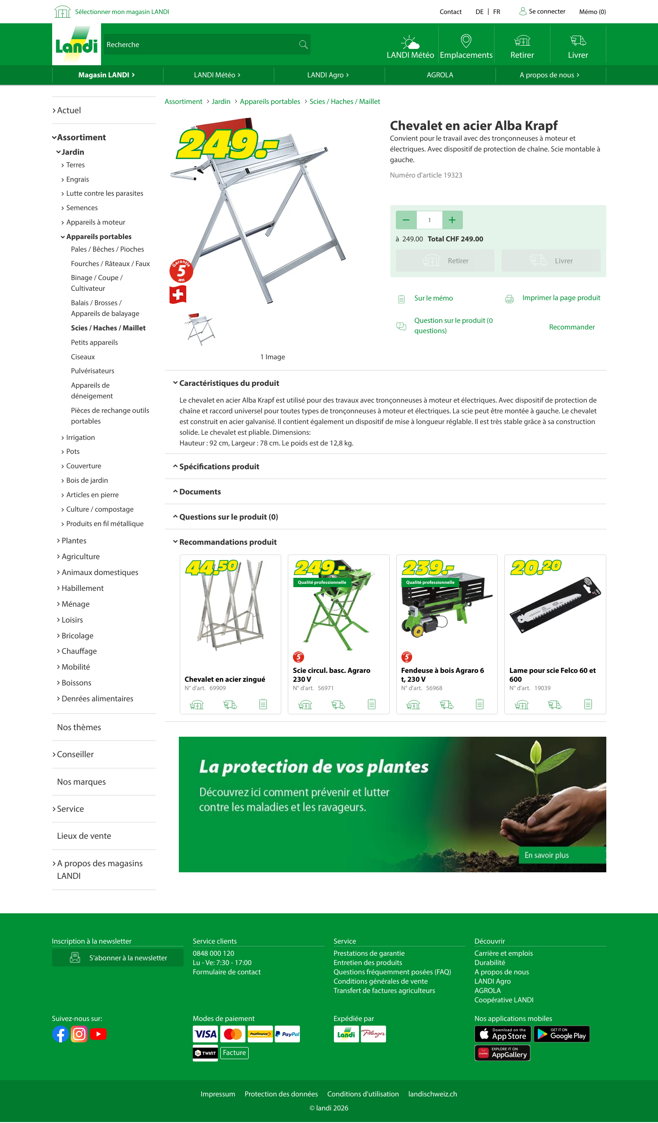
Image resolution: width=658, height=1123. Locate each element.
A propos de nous (547, 75)
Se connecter (547, 11)
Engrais (78, 179)
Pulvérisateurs (93, 371)
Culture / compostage (100, 509)
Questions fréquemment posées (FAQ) (393, 972)
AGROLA (440, 75)
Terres (76, 165)
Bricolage (78, 635)
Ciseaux (83, 357)
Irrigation (81, 437)
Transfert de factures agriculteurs (384, 990)
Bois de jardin (88, 480)
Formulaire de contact (227, 972)
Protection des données (281, 1094)
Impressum (218, 1094)
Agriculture (81, 556)
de (480, 11)
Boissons (77, 682)
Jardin (73, 151)
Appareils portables (99, 236)
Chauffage (79, 650)
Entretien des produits (368, 962)
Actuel (69, 110)
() (592, 11)
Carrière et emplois (504, 953)
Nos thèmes (79, 727)
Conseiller (75, 754)
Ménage (76, 603)
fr (496, 11)
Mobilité (76, 666)
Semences (82, 207)
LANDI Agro (325, 75)
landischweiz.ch (432, 1094)
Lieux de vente (84, 835)
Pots (73, 451)
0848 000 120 (213, 953)
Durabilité (490, 962)
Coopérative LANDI (504, 1000)
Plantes (74, 540)
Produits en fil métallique (105, 523)
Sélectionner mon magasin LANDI (122, 11)
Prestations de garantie (369, 953)
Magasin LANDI (103, 75)
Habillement (83, 587)
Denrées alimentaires (98, 698)
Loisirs (72, 619)
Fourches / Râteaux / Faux (110, 263)
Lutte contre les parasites (105, 193)
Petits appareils (94, 342)
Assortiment (81, 137)
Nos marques (81, 781)
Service (70, 808)
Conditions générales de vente (381, 981)
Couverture (84, 466)
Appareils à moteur (96, 222)
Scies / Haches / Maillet (108, 328)
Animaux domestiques (100, 572)
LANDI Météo (215, 75)
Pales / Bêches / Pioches (107, 249)
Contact (450, 11)
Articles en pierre (93, 495)
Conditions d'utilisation (363, 1094)
